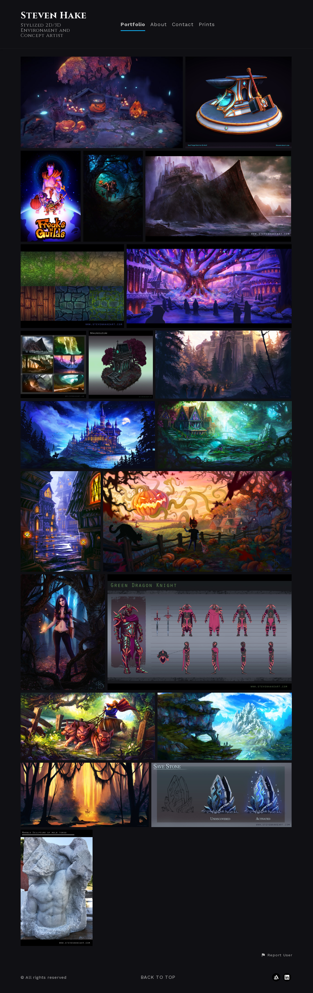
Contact (183, 24)
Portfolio (133, 24)
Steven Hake (54, 15)
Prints (207, 24)
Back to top (158, 977)
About (158, 24)
